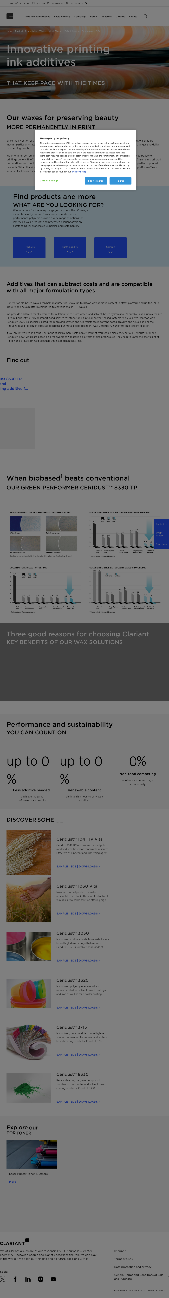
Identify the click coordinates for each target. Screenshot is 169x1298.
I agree (120, 180)
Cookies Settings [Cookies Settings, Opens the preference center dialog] (49, 180)
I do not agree (95, 180)
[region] (85, 160)
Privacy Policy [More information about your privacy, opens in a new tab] (79, 171)
